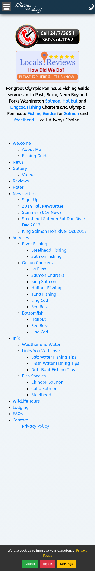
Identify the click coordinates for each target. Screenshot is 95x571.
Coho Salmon (44, 388)
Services (21, 237)
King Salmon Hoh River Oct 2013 (54, 231)
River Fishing (34, 243)
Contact (20, 420)
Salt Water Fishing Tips (53, 357)
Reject (48, 564)
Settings (66, 564)
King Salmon (43, 281)
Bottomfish (33, 313)
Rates (18, 187)
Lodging (21, 407)
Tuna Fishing (43, 294)
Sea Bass (39, 306)
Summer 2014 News (41, 212)
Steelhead (41, 394)
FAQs (18, 413)
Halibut (38, 319)
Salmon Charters (47, 275)
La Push (38, 269)
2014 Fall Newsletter (42, 206)
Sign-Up (30, 199)
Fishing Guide (35, 155)
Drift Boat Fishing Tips (53, 369)
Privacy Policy (35, 426)
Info (16, 338)
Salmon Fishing (46, 256)
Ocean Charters (37, 262)
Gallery (20, 168)
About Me (31, 149)
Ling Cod (39, 300)
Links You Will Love (41, 350)
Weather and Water (41, 344)
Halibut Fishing (46, 288)
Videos (28, 174)
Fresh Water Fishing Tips (55, 363)
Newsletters (24, 193)
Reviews (21, 181)
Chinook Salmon (47, 382)
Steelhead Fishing (48, 250)
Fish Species (34, 376)
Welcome (22, 143)
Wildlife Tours (26, 401)
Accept (30, 564)
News (18, 162)
